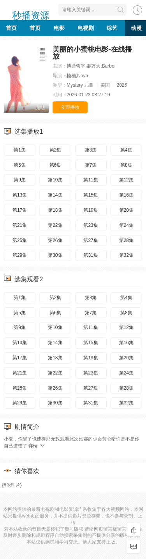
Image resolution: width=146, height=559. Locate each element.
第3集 (91, 150)
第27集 (90, 240)
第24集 (126, 225)
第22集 (55, 225)
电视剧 (85, 28)
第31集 (90, 255)
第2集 (55, 150)
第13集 (19, 195)
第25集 (19, 240)
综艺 (112, 28)
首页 (11, 28)
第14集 (55, 195)
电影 (59, 28)
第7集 (91, 165)
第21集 (19, 225)
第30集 (55, 255)
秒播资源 (30, 13)
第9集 (20, 180)
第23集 (90, 225)
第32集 (126, 255)
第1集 (20, 150)
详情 (36, 446)
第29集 (19, 255)
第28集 (126, 240)
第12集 (126, 180)
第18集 (55, 210)
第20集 (126, 210)
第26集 (55, 240)
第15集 (90, 195)
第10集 (55, 180)
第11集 (90, 180)
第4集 (126, 150)
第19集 (90, 210)
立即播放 (70, 107)
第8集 (126, 165)
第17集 (19, 210)
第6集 (55, 165)
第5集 (20, 165)
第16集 (126, 195)
